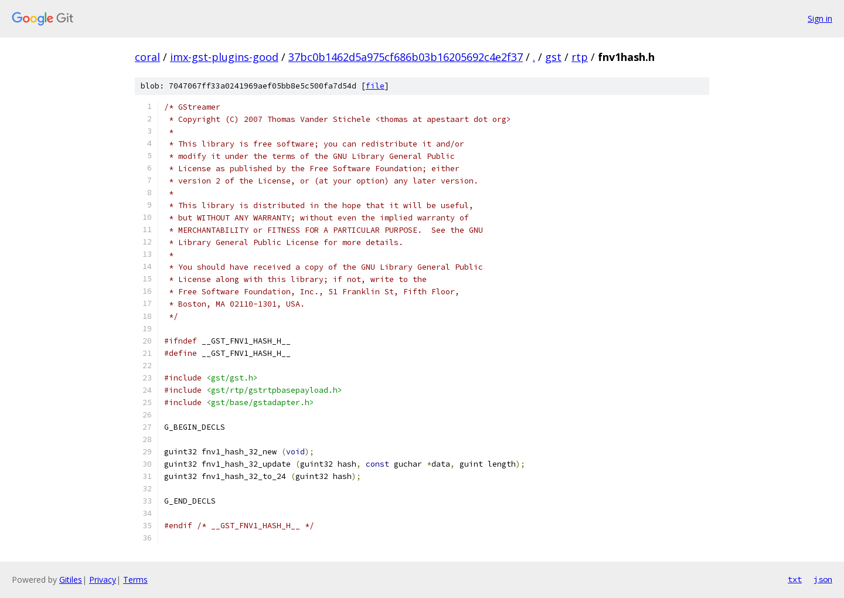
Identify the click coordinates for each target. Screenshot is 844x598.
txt (795, 579)
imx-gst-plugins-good (224, 57)
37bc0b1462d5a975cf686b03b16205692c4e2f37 (405, 57)
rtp (579, 57)
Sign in (820, 18)
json (823, 579)
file (375, 86)
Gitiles (70, 579)
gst (553, 57)
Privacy (102, 579)
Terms (135, 579)
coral (147, 57)
